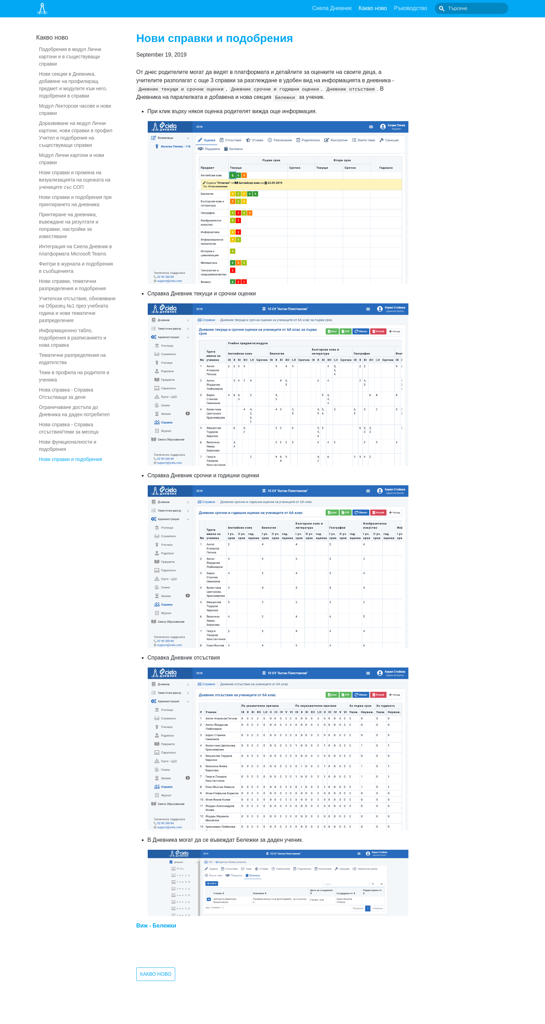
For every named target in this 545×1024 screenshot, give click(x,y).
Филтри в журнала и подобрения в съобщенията (76, 267)
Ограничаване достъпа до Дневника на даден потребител (74, 410)
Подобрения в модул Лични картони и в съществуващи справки (70, 57)
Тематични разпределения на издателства (72, 358)
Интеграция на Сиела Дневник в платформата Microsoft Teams (75, 250)
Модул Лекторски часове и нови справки (75, 109)
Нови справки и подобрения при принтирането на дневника (75, 200)
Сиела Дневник (347, 8)
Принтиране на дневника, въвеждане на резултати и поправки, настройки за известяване (68, 225)
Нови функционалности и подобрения (67, 445)
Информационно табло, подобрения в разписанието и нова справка (72, 338)
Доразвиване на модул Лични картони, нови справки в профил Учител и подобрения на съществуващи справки (75, 134)
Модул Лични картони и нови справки (71, 158)
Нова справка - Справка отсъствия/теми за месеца (68, 428)
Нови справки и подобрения (70, 459)
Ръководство (426, 8)
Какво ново (388, 8)
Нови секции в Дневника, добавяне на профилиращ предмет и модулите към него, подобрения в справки (73, 85)
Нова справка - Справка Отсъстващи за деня (66, 393)
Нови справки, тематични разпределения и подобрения (72, 284)
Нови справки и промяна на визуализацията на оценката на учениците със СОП (75, 180)
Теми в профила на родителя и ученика (74, 376)
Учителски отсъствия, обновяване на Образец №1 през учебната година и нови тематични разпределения (77, 309)
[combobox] (479, 8)
